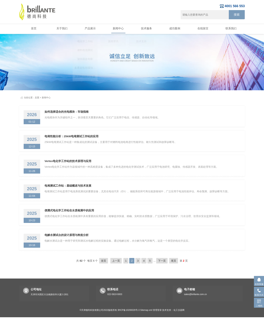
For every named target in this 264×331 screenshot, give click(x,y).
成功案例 (174, 28)
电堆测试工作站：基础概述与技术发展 (69, 193)
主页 (37, 97)
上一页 (116, 274)
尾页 (173, 274)
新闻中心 (117, 28)
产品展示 (89, 28)
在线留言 (202, 28)
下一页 (162, 274)
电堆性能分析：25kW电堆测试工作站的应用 (73, 139)
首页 (33, 28)
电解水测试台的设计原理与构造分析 (68, 247)
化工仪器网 (178, 324)
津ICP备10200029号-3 (129, 324)
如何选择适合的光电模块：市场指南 (68, 112)
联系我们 (230, 28)
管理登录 (157, 324)
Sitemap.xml (146, 324)
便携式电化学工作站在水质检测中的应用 (70, 220)
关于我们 (61, 28)
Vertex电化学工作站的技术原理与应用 (69, 166)
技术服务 (146, 28)
